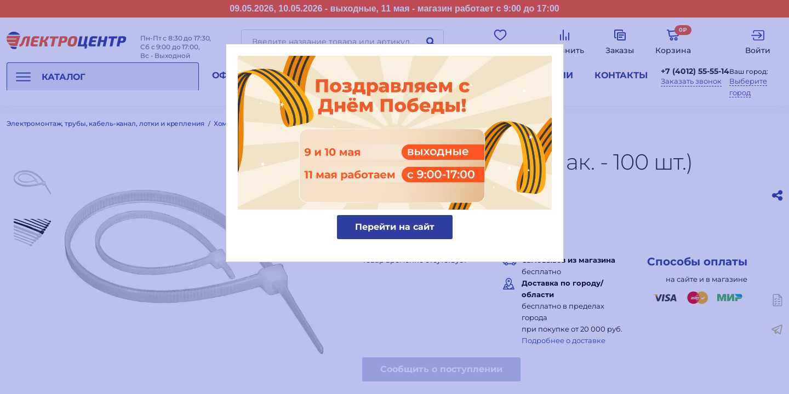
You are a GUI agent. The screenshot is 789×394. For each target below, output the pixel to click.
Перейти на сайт (394, 227)
